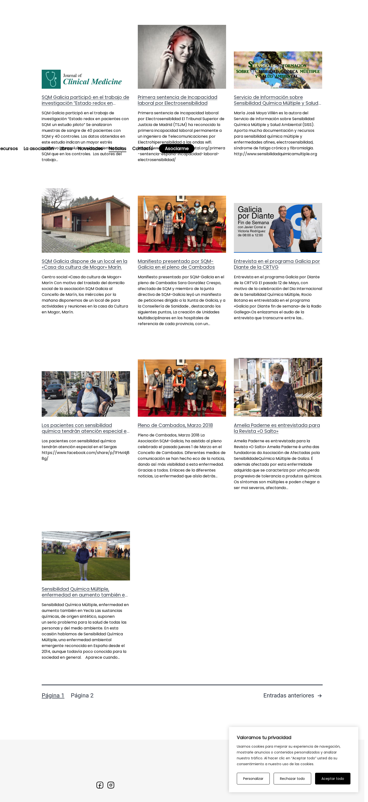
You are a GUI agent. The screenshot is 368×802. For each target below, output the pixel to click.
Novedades (222, 16)
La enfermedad (107, 16)
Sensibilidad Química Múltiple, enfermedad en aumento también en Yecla (85, 624)
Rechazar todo (292, 778)
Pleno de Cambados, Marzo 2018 (175, 454)
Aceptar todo (332, 778)
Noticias (250, 16)
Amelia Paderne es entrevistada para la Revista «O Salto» (277, 457)
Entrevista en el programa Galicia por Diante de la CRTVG (277, 293)
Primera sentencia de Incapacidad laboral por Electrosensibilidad (177, 129)
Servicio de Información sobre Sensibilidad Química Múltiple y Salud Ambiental (276, 132)
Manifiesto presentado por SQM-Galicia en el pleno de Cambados (176, 293)
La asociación (171, 16)
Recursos (140, 16)
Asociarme (309, 16)
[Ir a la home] (54, 14)
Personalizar (253, 778)
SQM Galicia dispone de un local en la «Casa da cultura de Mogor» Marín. (84, 293)
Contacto (274, 16)
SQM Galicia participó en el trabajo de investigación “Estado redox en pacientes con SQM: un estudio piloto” (85, 132)
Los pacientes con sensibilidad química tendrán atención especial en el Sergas (85, 460)
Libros (198, 16)
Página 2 (82, 725)
